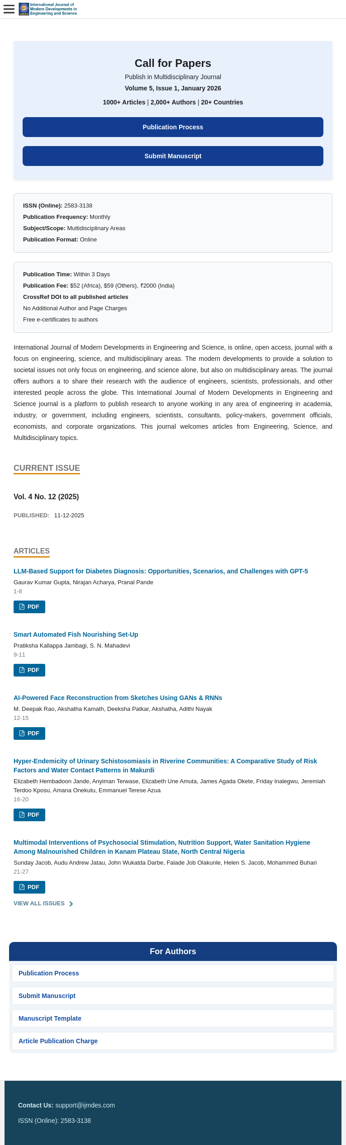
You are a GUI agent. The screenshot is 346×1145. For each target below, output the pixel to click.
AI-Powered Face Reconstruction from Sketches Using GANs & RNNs (118, 697)
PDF (32, 606)
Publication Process (173, 127)
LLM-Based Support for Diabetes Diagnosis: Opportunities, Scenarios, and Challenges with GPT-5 (161, 571)
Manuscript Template (50, 1018)
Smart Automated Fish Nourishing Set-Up (76, 634)
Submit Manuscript (172, 156)
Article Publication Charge (58, 1041)
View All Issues (39, 903)
